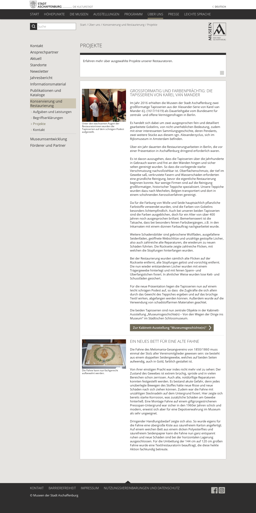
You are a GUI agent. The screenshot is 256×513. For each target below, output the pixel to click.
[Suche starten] (33, 26)
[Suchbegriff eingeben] (56, 26)
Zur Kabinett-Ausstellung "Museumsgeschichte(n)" (170, 328)
